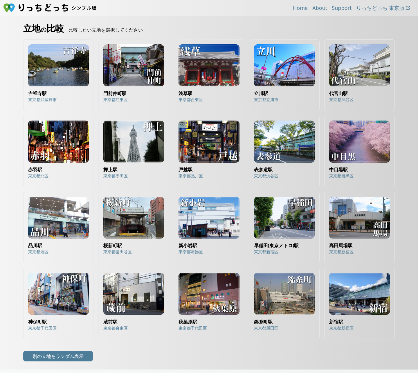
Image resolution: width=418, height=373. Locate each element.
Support (342, 7)
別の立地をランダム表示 (58, 356)
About (319, 7)
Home (300, 7)
